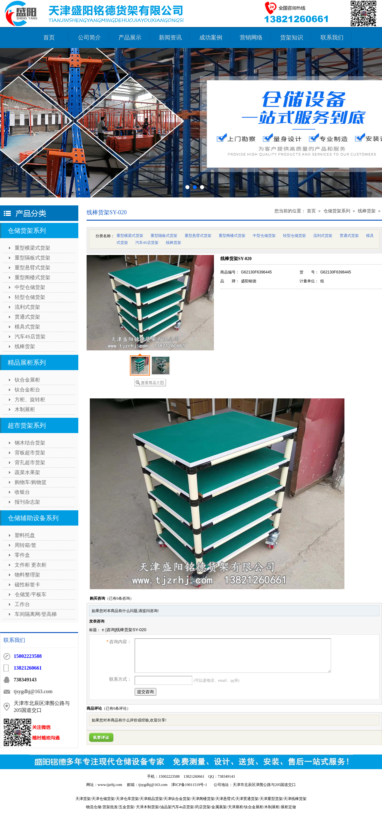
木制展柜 (25, 409)
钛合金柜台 (27, 389)
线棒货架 (25, 346)
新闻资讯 (170, 37)
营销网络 (251, 37)
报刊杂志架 (27, 502)
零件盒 (22, 555)
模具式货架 (27, 326)
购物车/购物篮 (30, 482)
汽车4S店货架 (30, 336)
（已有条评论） (116, 708)
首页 (49, 37)
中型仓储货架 (30, 287)
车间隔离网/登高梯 (36, 614)
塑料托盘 (25, 535)
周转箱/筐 (25, 545)
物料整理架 (27, 574)
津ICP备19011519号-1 (189, 784)
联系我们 (332, 37)
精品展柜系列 (27, 362)
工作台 (22, 604)
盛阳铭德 (248, 281)
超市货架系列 (27, 425)
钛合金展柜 (27, 379)
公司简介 (89, 37)
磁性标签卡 (27, 584)
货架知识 (291, 37)
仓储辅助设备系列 (33, 517)
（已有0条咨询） (119, 598)
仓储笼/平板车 (30, 594)
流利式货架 (27, 307)
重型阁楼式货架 (32, 277)
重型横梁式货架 (32, 248)
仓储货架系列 (27, 230)
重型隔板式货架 (32, 257)
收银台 (22, 492)
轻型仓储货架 (30, 297)
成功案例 (210, 37)
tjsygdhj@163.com (152, 784)
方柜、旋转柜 (30, 399)
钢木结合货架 (30, 442)
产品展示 (129, 37)
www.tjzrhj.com (110, 784)
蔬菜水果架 (27, 472)
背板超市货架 (30, 452)
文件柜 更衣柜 (30, 565)
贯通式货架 (27, 317)
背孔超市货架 (30, 462)
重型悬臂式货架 (32, 267)
